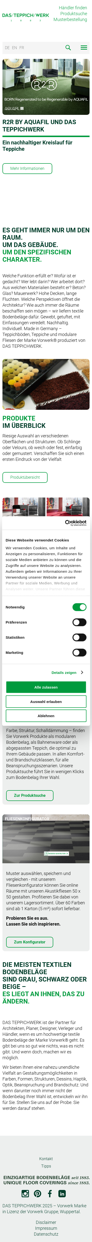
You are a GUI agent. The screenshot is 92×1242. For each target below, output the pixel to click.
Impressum (46, 1228)
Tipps (46, 1166)
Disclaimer (46, 1222)
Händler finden (73, 7)
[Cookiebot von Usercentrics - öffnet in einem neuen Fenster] (65, 523)
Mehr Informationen (27, 168)
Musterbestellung (70, 19)
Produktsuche (73, 13)
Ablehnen (46, 716)
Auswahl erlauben (46, 701)
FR (21, 47)
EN (14, 47)
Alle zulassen (46, 687)
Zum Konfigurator (29, 942)
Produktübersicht (25, 477)
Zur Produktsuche (30, 795)
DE (7, 47)
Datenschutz (46, 1234)
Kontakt (46, 1158)
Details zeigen (64, 672)
